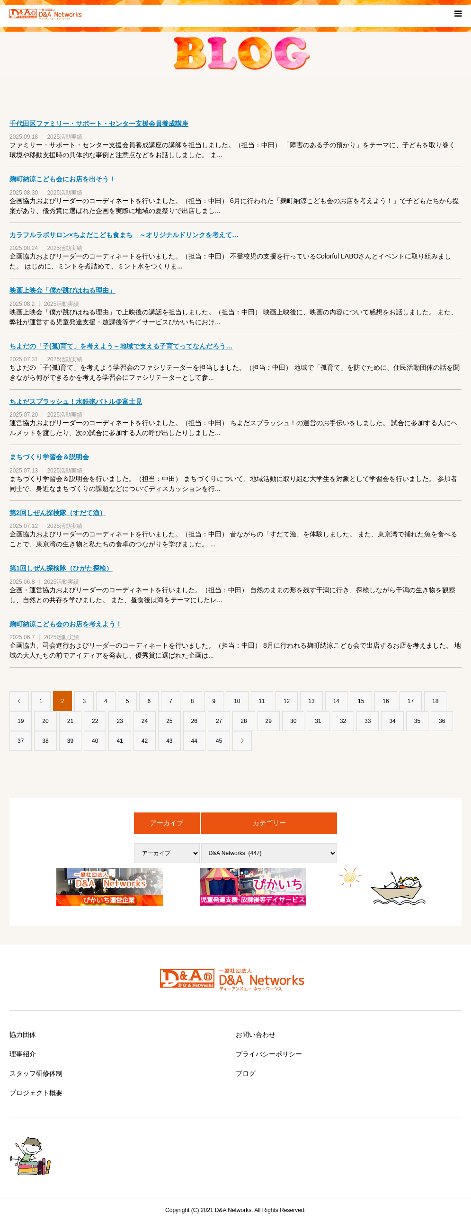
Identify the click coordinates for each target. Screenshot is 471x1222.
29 (269, 721)
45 (219, 741)
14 (336, 701)
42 (145, 741)
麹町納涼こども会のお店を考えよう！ (65, 624)
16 (385, 701)
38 (45, 741)
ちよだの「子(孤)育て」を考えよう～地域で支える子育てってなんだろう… (120, 346)
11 (262, 701)
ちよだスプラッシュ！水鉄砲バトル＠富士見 (75, 401)
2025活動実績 (64, 137)
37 (21, 741)
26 (194, 721)
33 (367, 721)
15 (361, 701)
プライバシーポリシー (269, 1054)
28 (243, 721)
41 (119, 741)
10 (237, 701)
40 (95, 741)
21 (70, 721)
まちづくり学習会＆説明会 (49, 457)
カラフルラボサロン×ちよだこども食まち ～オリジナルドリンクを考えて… (124, 235)
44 (194, 741)
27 (219, 721)
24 (145, 721)
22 (95, 721)
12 (287, 701)
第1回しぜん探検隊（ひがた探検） (61, 568)
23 (119, 721)
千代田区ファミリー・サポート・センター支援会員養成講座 (98, 123)
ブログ (246, 1073)
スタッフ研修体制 (35, 1073)
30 (293, 721)
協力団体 (22, 1034)
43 (169, 741)
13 (311, 701)
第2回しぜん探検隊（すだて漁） (57, 513)
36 (442, 721)
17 (411, 701)
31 (318, 721)
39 (70, 741)
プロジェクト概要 (35, 1093)
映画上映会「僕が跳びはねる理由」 (62, 290)
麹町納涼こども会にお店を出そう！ (62, 179)
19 (21, 721)
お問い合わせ (255, 1034)
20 (45, 721)
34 (392, 721)
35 (417, 721)
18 (435, 701)
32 (343, 721)
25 (169, 721)
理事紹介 (22, 1054)
